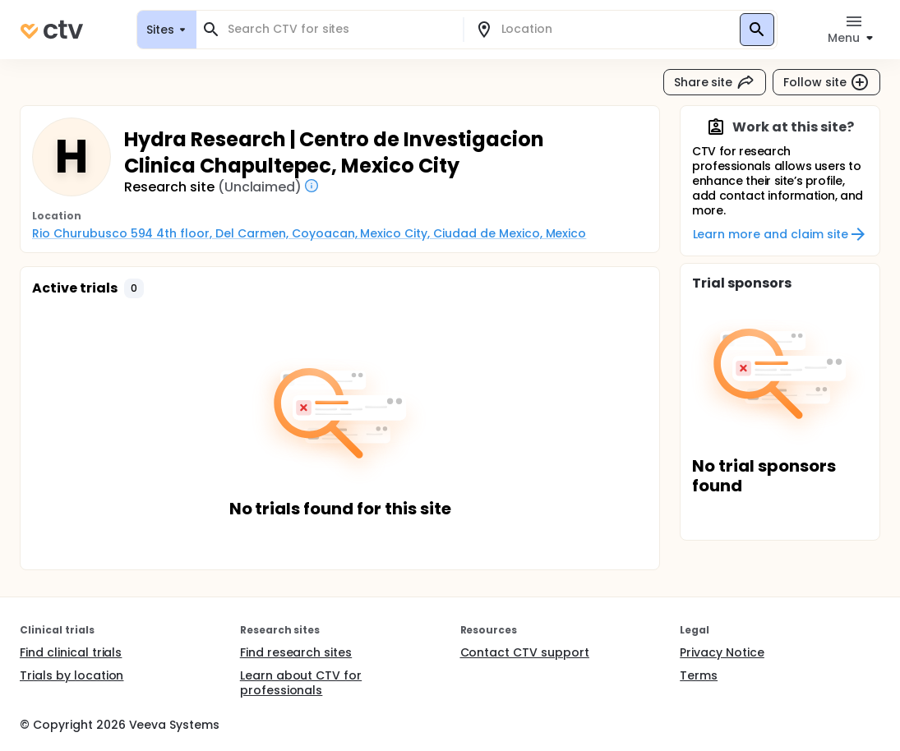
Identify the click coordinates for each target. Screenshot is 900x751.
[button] (134, 288)
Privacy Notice (722, 652)
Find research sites (296, 652)
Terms (699, 675)
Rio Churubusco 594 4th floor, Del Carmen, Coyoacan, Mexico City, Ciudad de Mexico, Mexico (309, 233)
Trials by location (71, 675)
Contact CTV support (524, 652)
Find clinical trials (71, 652)
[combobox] (339, 29)
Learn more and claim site (780, 234)
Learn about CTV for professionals (301, 683)
